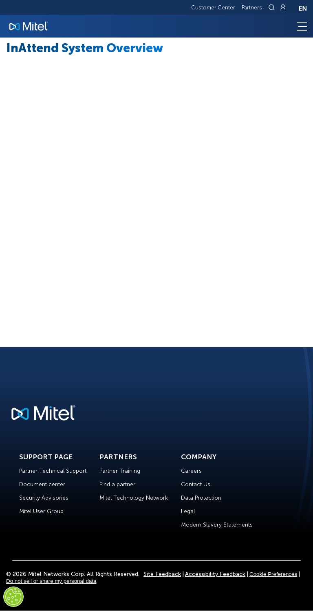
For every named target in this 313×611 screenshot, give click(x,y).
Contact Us (195, 484)
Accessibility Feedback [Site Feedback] (215, 574)
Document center (42, 484)
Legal (188, 511)
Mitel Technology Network (133, 497)
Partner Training (119, 470)
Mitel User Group (41, 511)
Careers (191, 470)
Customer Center (213, 7)
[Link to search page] (273, 7)
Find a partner (117, 484)
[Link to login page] (283, 7)
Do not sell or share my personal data (51, 581)
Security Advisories (43, 497)
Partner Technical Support (52, 470)
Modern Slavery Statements (217, 524)
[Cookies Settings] (13, 597)
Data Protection (201, 497)
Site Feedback (162, 574)
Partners (252, 7)
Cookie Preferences (273, 574)
